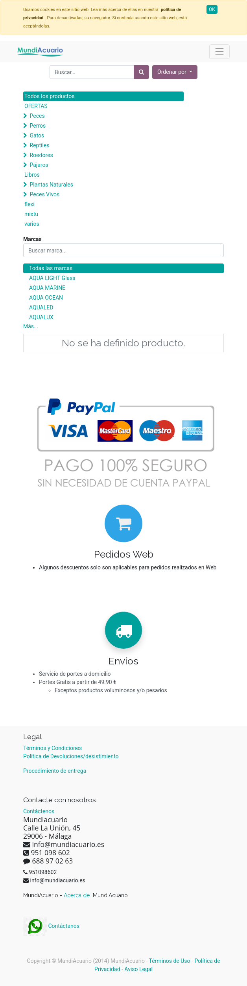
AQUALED (41, 307)
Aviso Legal (138, 969)
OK (212, 9)
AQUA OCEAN (46, 298)
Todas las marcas (50, 268)
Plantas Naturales (51, 184)
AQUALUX (41, 317)
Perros (37, 126)
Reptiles (39, 145)
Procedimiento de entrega (54, 771)
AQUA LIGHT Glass (52, 278)
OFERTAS (36, 106)
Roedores (41, 155)
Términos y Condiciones (52, 748)
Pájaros (38, 165)
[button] (174, 72)
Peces (36, 116)
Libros (32, 175)
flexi (29, 204)
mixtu (31, 214)
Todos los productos (49, 96)
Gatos (36, 135)
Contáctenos (38, 811)
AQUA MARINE (47, 288)
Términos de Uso (169, 961)
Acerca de (77, 895)
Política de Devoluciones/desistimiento (70, 756)
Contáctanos (51, 926)
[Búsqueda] (141, 72)
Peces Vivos (44, 194)
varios (31, 224)
